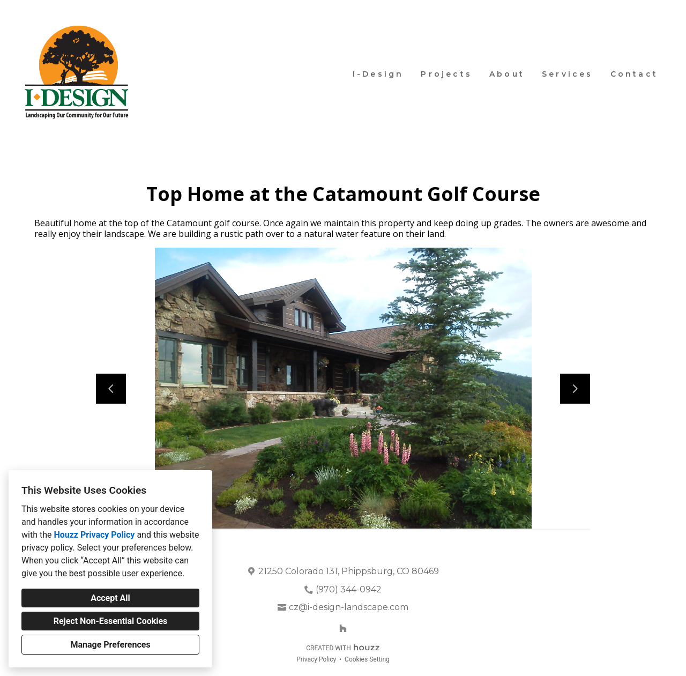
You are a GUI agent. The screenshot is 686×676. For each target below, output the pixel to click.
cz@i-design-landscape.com (348, 607)
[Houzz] (343, 628)
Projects (446, 74)
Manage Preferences (110, 645)
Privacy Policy (316, 659)
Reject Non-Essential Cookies (111, 621)
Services (567, 74)
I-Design (378, 74)
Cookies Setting (367, 659)
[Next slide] (575, 389)
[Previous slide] (111, 389)
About (507, 74)
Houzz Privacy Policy (94, 535)
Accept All (110, 598)
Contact (634, 74)
